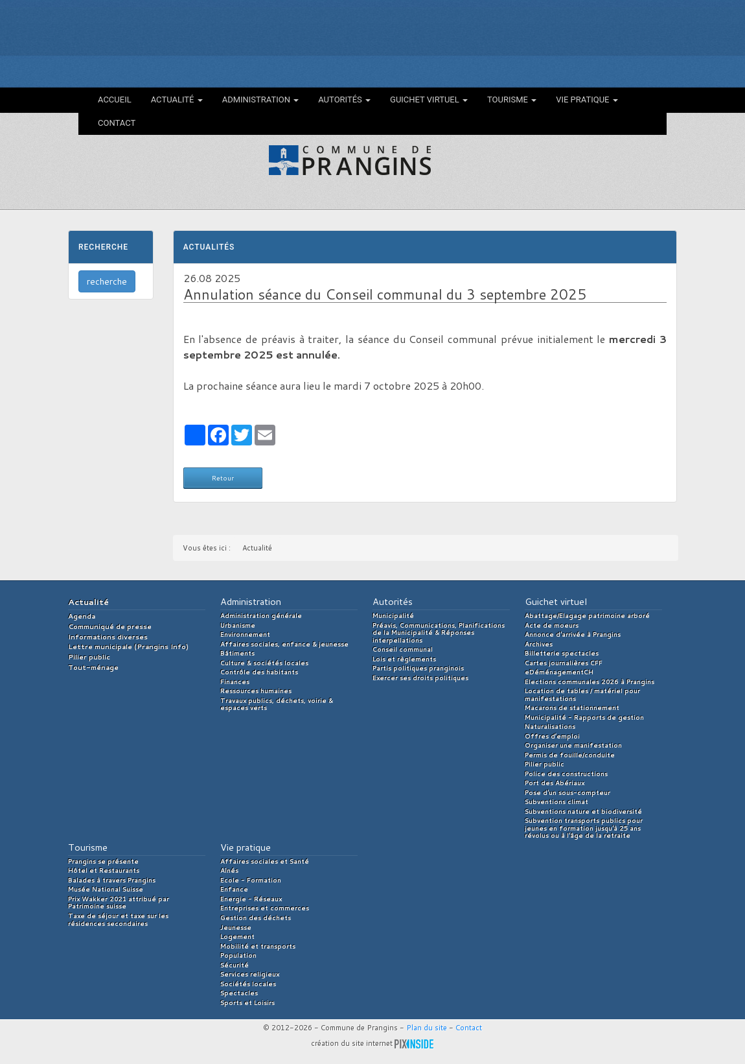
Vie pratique (587, 99)
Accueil (115, 99)
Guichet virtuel (429, 99)
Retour (223, 477)
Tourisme (511, 99)
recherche (107, 281)
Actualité (177, 99)
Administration (260, 99)
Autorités (344, 99)
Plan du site (426, 1028)
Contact (116, 123)
